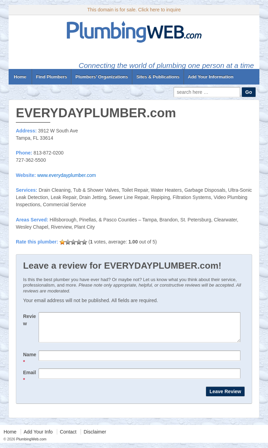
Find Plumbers (51, 76)
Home (20, 76)
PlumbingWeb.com (31, 444)
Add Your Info (38, 437)
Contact (68, 437)
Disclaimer (95, 437)
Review (29, 319)
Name (29, 363)
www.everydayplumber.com (66, 175)
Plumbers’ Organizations (101, 76)
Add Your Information (210, 76)
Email (29, 381)
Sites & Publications (157, 76)
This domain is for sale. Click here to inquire (134, 9)
